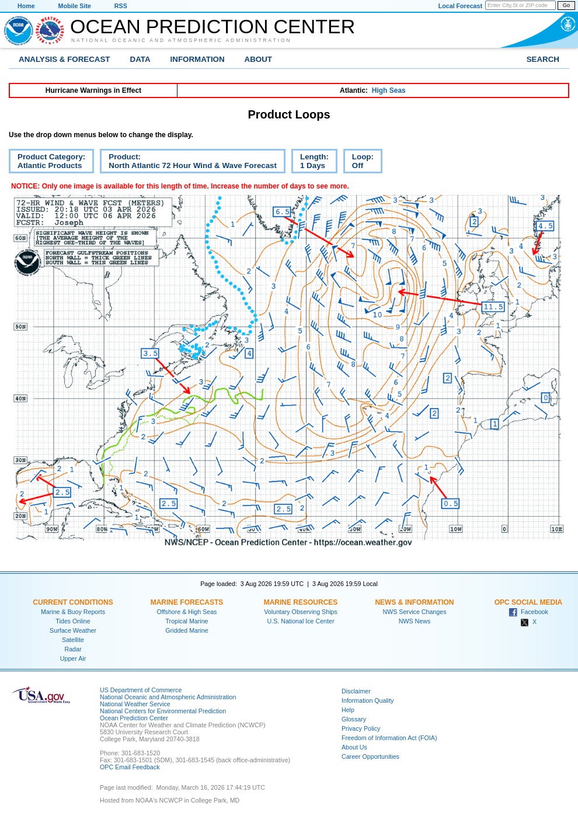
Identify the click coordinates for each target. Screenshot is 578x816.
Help (348, 709)
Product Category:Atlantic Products (47, 162)
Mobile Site (74, 5)
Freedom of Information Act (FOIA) (389, 737)
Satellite (73, 639)
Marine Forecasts (187, 602)
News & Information (414, 602)
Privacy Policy (361, 728)
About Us (354, 747)
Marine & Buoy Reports (73, 611)
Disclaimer (356, 691)
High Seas (389, 90)
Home (26, 5)
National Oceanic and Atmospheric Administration (181, 40)
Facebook (528, 611)
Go (566, 5)
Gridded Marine (186, 630)
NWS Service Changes (415, 611)
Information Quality (368, 700)
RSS (120, 5)
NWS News (414, 621)
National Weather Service (135, 703)
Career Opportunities (370, 756)
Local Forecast (460, 5)
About (258, 59)
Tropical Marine (186, 621)
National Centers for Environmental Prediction (163, 710)
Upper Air (73, 658)
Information (197, 59)
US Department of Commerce (141, 689)
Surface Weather (73, 630)
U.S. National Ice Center (301, 621)
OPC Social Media (528, 602)
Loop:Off (358, 162)
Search (543, 59)
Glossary (354, 719)
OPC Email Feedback (129, 766)
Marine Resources (301, 602)
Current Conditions (73, 602)
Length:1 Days (310, 162)
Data (140, 59)
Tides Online (72, 621)
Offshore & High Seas (187, 611)
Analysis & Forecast (64, 59)
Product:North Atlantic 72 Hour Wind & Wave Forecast (188, 162)
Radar (72, 649)
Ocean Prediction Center (212, 26)
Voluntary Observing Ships (300, 611)
